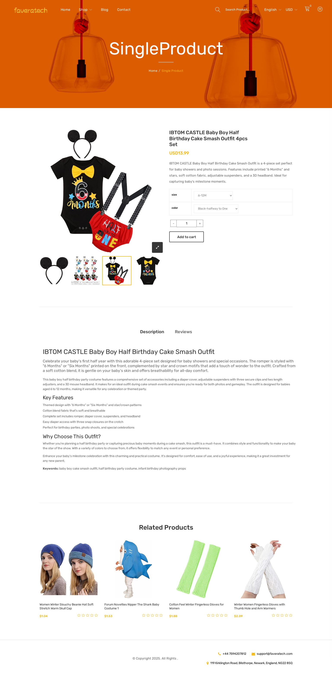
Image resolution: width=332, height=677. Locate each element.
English (272, 10)
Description (152, 331)
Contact (124, 10)
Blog (105, 10)
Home (65, 10)
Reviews (183, 331)
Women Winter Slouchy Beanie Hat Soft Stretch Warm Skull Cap (66, 606)
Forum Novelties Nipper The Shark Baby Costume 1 (131, 606)
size (174, 194)
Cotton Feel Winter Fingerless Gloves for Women (196, 606)
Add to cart (186, 237)
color (175, 207)
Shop (85, 10)
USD (291, 10)
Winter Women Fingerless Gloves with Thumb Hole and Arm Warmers (259, 606)
